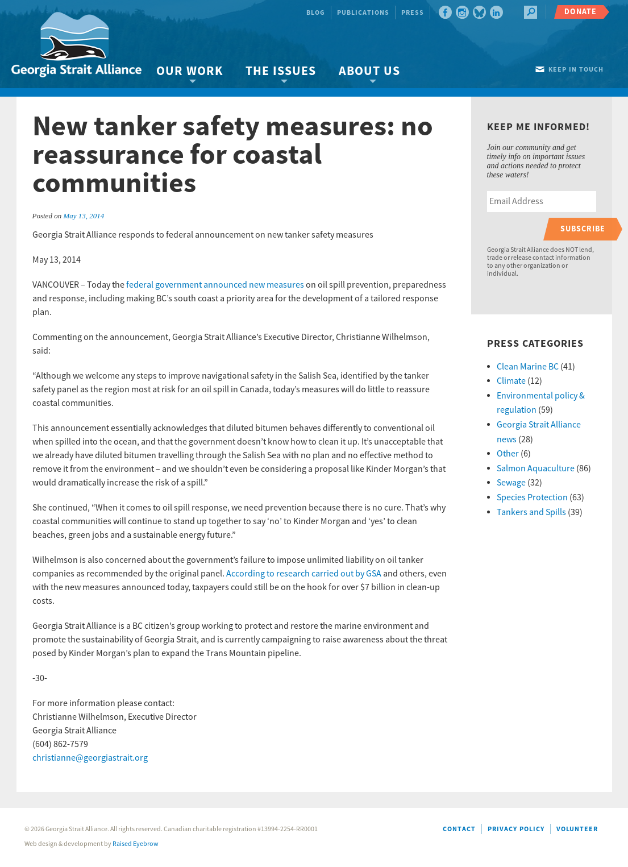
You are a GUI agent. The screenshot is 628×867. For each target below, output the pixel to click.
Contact (459, 829)
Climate (511, 381)
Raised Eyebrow (136, 844)
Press (412, 13)
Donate (580, 11)
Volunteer (577, 829)
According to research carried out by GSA (303, 573)
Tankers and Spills (531, 512)
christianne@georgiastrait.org (90, 758)
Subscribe (582, 228)
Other (508, 453)
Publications (363, 13)
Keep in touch (576, 69)
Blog (315, 13)
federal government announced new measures (215, 285)
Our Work (189, 71)
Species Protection (532, 497)
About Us (369, 71)
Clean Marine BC (528, 366)
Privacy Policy (516, 829)
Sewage (511, 482)
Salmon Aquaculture (536, 468)
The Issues (281, 71)
